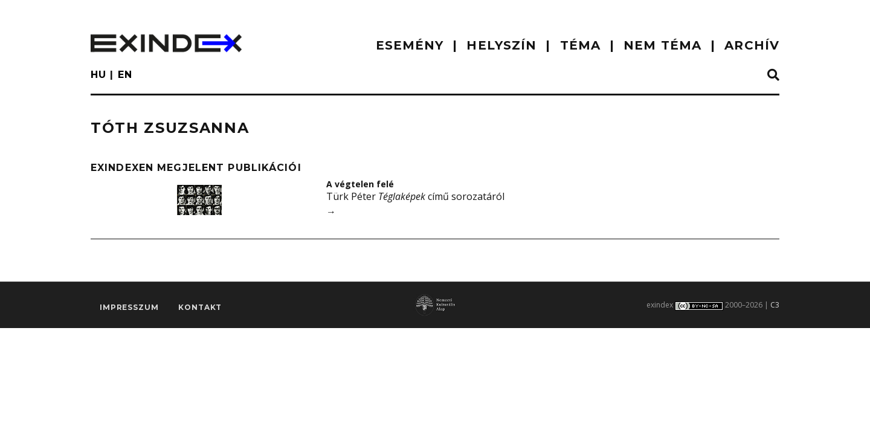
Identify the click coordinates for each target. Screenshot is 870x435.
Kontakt (200, 307)
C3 (774, 305)
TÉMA (580, 45)
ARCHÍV (751, 45)
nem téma (662, 45)
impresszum (129, 307)
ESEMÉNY (410, 45)
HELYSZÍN (501, 45)
